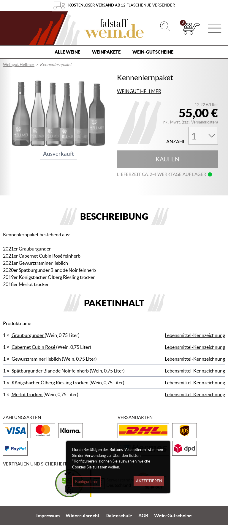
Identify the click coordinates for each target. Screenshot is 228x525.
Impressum (48, 515)
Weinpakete (106, 51)
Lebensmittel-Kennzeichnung (195, 335)
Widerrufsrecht (82, 515)
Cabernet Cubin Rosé (33, 347)
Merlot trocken (27, 394)
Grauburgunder (28, 335)
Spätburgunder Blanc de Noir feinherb (50, 370)
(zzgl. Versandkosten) (200, 122)
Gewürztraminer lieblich (36, 359)
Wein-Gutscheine (152, 51)
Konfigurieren (86, 481)
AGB (143, 515)
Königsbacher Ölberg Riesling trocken (50, 382)
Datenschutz (118, 515)
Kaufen (167, 159)
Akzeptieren (149, 481)
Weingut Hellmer (18, 64)
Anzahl (175, 141)
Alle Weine (67, 51)
